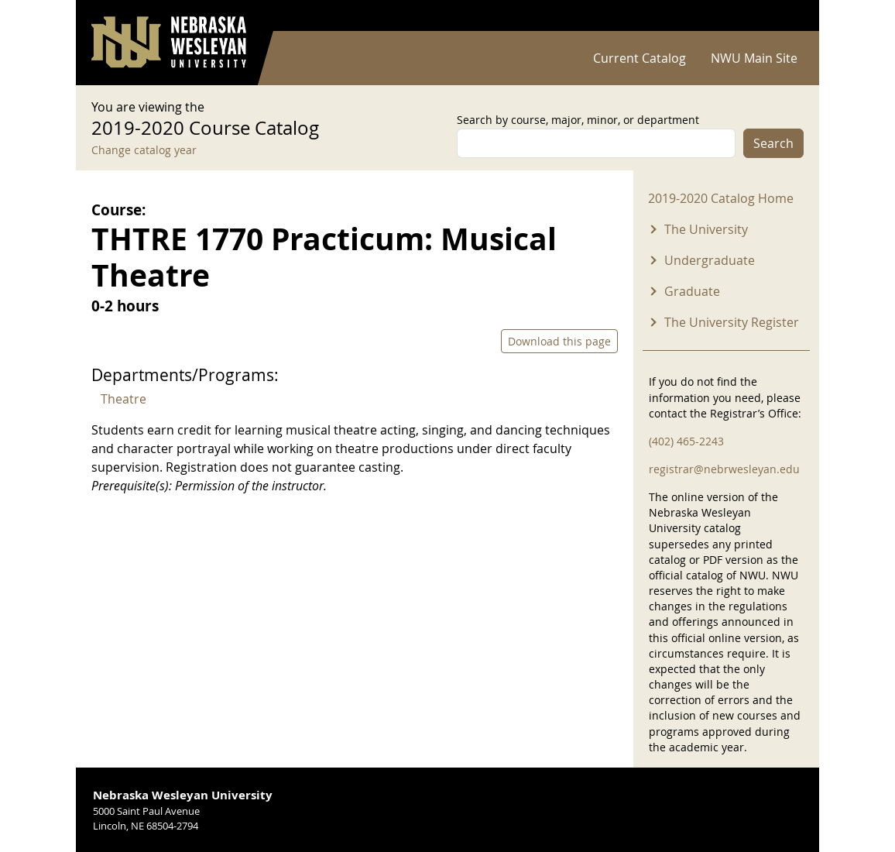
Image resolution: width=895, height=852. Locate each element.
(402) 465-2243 (686, 441)
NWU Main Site (754, 58)
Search (773, 143)
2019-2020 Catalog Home (721, 198)
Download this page (559, 341)
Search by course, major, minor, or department (578, 119)
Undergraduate (709, 260)
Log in (783, 16)
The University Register (731, 322)
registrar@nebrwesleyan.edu (724, 469)
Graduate (692, 291)
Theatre (123, 398)
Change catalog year (144, 150)
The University (706, 229)
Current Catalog (639, 58)
